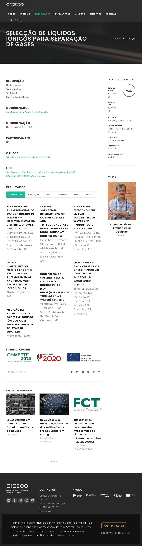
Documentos (63, 194)
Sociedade (112, 14)
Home (117, 39)
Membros (80, 14)
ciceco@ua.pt (45, 510)
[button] (51, 461)
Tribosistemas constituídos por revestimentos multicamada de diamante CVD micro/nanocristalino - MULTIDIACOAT (87, 430)
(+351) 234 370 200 (48, 507)
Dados (48, 194)
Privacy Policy (71, 538)
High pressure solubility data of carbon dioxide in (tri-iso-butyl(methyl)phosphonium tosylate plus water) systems (61, 286)
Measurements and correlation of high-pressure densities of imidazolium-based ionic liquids (86, 273)
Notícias (25, 14)
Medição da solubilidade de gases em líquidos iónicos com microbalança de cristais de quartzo (20, 320)
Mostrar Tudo (15, 194)
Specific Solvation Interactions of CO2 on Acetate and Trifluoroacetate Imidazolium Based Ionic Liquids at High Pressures (54, 221)
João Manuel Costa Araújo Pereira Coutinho (121, 228)
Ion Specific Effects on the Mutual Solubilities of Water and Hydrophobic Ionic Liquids (84, 217)
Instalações (62, 14)
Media (77, 194)
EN (15, 20)
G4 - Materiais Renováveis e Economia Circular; (28, 157)
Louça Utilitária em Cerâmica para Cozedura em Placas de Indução (20, 425)
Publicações (33, 194)
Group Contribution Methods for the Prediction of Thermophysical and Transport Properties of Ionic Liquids (19, 275)
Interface (95, 14)
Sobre (11, 14)
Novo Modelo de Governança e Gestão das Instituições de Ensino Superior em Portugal (54, 427)
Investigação (43, 14)
